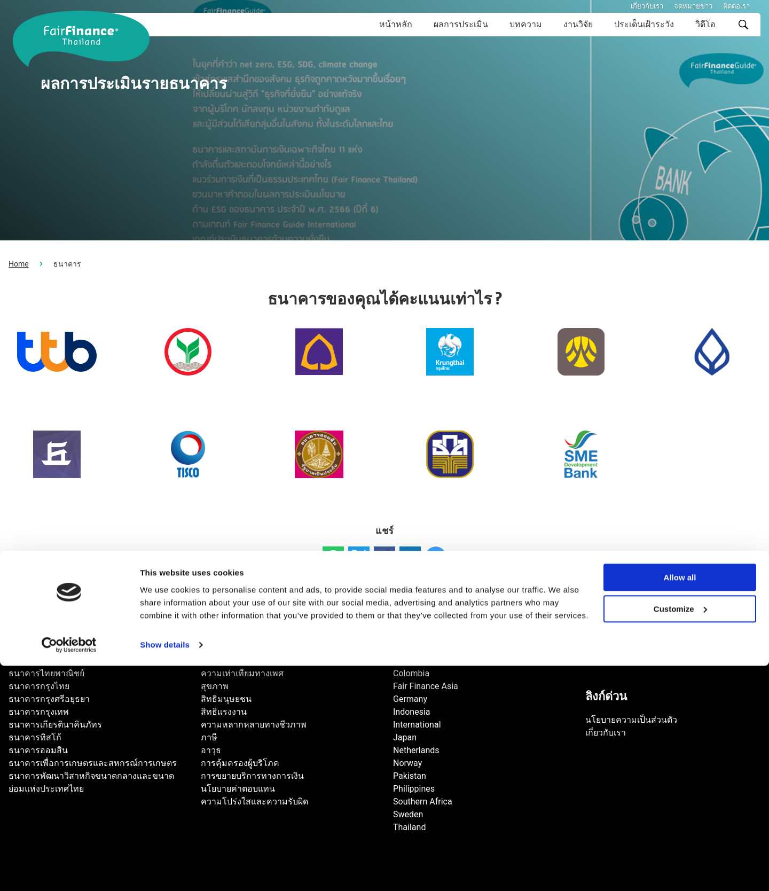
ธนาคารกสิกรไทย (42, 660)
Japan (405, 737)
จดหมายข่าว (693, 6)
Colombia (411, 673)
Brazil (403, 648)
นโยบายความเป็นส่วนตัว (631, 720)
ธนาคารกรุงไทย (39, 686)
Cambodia (412, 660)
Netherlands (416, 750)
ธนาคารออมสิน (38, 750)
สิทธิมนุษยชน (226, 699)
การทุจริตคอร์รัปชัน (237, 660)
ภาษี (209, 737)
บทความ (525, 24)
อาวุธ (211, 750)
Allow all (680, 802)
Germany (410, 699)
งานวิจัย (578, 24)
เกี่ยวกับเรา (647, 6)
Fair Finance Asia (425, 686)
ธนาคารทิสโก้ (35, 737)
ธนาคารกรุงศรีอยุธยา (49, 699)
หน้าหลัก (395, 24)
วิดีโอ (705, 24)
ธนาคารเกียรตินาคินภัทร (55, 725)
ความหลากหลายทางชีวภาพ (254, 725)
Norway (407, 763)
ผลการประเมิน (461, 24)
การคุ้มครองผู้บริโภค (240, 763)
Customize (680, 834)
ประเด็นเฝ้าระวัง (644, 24)
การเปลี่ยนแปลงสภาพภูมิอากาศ (260, 648)
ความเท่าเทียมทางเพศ (242, 673)
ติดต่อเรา (736, 6)
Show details (165, 869)
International (417, 725)
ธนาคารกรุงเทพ (39, 712)
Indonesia (411, 712)
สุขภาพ (215, 686)
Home (19, 264)
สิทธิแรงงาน (224, 712)
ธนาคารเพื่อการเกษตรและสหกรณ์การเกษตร (93, 763)
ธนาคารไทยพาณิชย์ (46, 673)
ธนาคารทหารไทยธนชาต (56, 648)
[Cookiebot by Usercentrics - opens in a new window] (69, 870)
